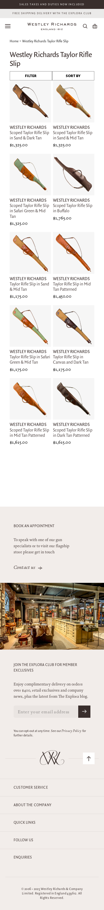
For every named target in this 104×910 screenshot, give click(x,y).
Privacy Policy (71, 731)
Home (14, 41)
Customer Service (31, 788)
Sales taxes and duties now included (52, 4)
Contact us (24, 567)
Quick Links (24, 823)
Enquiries (23, 857)
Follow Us (24, 840)
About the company (32, 805)
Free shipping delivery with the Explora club (52, 13)
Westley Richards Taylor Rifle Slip (45, 41)
